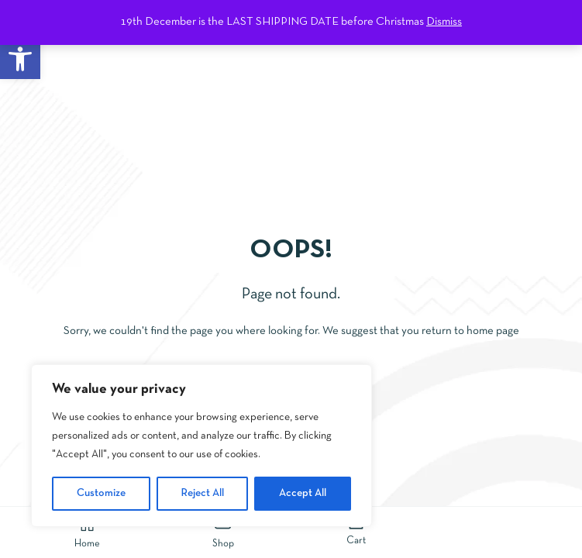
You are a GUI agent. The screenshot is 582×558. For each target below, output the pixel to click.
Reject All (202, 493)
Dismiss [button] (444, 21)
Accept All (302, 493)
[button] (20, 59)
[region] (201, 445)
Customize (101, 493)
